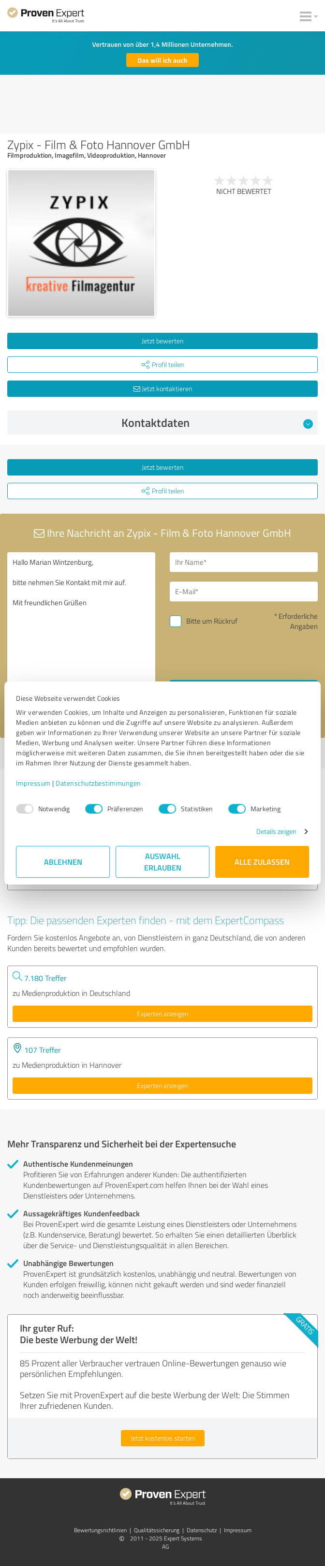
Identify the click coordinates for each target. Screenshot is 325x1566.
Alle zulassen (262, 861)
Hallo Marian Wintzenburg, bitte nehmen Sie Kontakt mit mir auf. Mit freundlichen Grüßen (81, 635)
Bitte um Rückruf (211, 621)
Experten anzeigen (162, 1013)
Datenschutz (202, 1530)
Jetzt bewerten (162, 340)
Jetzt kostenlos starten (163, 1438)
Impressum (33, 783)
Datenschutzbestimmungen (98, 783)
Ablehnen (63, 861)
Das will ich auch (163, 60)
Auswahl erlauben (162, 861)
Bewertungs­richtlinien (100, 1530)
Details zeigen (276, 831)
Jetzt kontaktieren (162, 388)
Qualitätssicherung (156, 1530)
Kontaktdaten (217, 422)
